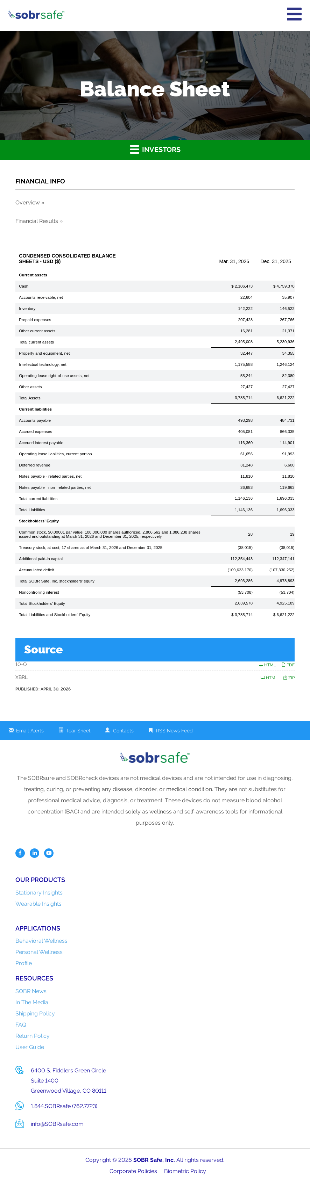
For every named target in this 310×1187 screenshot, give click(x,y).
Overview (27, 202)
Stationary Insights (39, 892)
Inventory (27, 308)
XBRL (21, 677)
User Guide (29, 1047)
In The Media (31, 1002)
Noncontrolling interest (39, 592)
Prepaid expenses (35, 320)
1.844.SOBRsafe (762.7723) (64, 1106)
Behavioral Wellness (41, 941)
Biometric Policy (185, 1171)
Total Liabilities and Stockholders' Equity (54, 615)
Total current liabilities (38, 499)
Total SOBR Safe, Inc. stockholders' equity (56, 581)
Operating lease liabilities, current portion (55, 454)
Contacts (123, 730)
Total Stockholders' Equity (42, 603)
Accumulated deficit (36, 570)
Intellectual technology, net (42, 364)
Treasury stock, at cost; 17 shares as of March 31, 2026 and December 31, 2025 (90, 547)
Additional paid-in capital (41, 559)
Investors (155, 149)
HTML (267, 665)
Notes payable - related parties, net (50, 476)
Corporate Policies (133, 1171)
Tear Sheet (78, 730)
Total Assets (29, 398)
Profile (23, 963)
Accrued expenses (35, 431)
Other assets (30, 387)
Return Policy (32, 1036)
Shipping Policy (35, 1013)
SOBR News (31, 991)
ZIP (289, 677)
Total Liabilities (32, 510)
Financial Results (36, 221)
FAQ (20, 1024)
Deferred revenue (34, 465)
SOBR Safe (147, 1160)
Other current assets (37, 331)
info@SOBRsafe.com (57, 1124)
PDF (288, 665)
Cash (23, 286)
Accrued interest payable (41, 443)
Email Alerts (30, 730)
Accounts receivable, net (41, 297)
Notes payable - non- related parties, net (55, 487)
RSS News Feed (174, 730)
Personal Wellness (39, 952)
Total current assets (36, 342)
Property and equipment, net (44, 353)
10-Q (21, 664)
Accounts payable (35, 420)
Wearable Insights (38, 903)
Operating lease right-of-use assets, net (54, 376)
